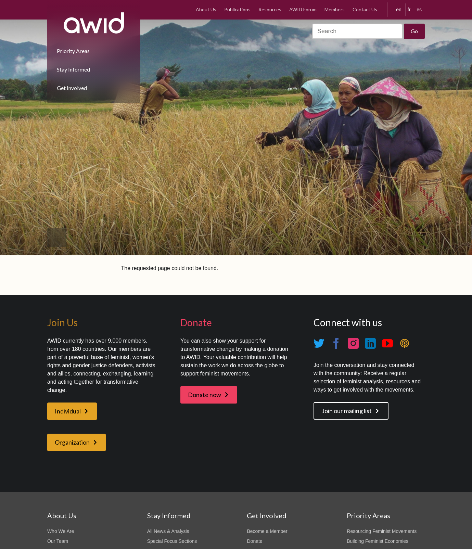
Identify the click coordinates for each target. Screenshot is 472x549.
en (398, 9)
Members (334, 9)
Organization (72, 442)
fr (409, 9)
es (419, 9)
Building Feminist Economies (377, 541)
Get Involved (72, 88)
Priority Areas (73, 51)
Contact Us (365, 9)
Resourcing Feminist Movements (382, 531)
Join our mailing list (347, 410)
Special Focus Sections (172, 541)
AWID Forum (303, 9)
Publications (237, 9)
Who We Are (60, 531)
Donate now (204, 394)
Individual (68, 411)
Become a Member (267, 531)
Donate (254, 541)
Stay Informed (73, 69)
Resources (269, 9)
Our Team (57, 541)
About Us (206, 9)
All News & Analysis (168, 531)
